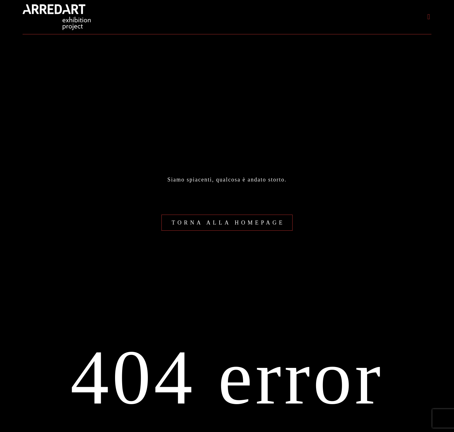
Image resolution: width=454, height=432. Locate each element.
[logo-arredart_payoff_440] (57, 7)
